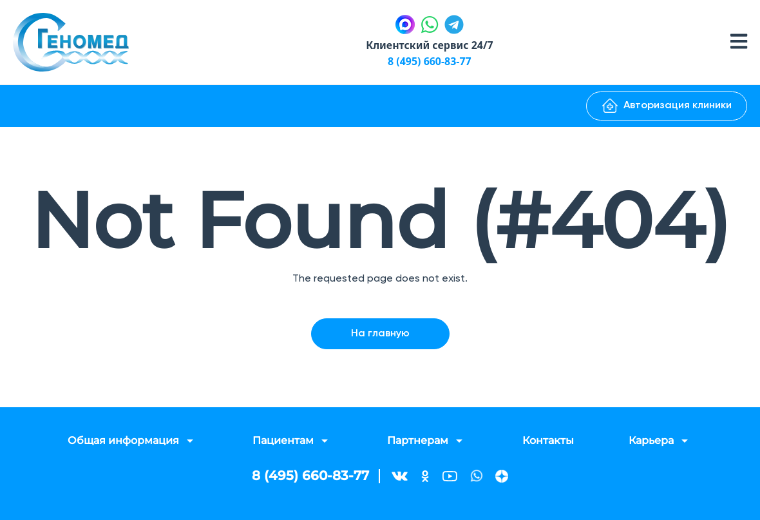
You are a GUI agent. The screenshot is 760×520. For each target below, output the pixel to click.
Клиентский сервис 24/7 (429, 46)
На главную (380, 334)
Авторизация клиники (667, 105)
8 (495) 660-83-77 (429, 61)
